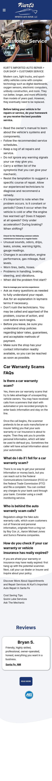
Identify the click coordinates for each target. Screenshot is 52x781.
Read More (26, 681)
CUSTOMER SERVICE (31, 71)
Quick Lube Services (15, 598)
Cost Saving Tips (13, 595)
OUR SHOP (9, 71)
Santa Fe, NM (13, 664)
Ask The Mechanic (14, 602)
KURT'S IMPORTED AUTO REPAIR (22, 67)
